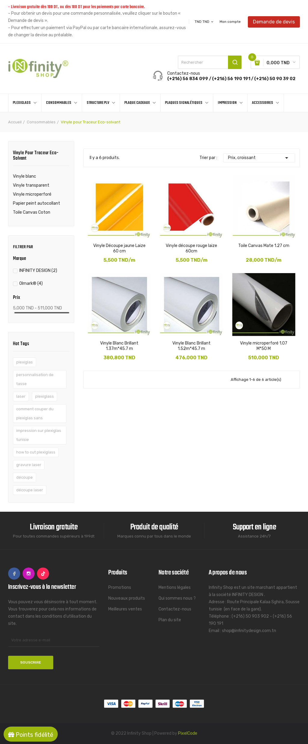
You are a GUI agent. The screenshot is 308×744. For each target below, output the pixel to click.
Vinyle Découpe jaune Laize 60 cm (119, 248)
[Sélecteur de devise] (204, 21)
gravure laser (28, 464)
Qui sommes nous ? (177, 598)
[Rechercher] (210, 62)
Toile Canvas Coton (31, 212)
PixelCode (187, 733)
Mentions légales (175, 587)
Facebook (14, 574)
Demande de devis (274, 21)
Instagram (29, 574)
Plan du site (170, 619)
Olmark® (31, 283)
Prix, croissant (259, 157)
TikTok (43, 574)
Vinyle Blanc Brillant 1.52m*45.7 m (191, 346)
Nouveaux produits (126, 598)
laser (21, 396)
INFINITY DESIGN (38, 270)
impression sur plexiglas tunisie (38, 435)
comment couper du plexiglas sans (35, 413)
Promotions (119, 587)
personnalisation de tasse (35, 379)
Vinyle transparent (31, 185)
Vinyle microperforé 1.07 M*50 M (263, 346)
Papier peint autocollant (36, 203)
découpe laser (29, 490)
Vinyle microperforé (32, 194)
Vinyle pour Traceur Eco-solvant (35, 156)
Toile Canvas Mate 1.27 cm (263, 245)
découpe (24, 477)
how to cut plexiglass (35, 452)
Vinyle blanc (24, 176)
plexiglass (44, 396)
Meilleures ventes (125, 609)
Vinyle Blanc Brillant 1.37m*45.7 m (119, 346)
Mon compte (230, 22)
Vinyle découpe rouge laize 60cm (191, 248)
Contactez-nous (175, 609)
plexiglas (24, 362)
